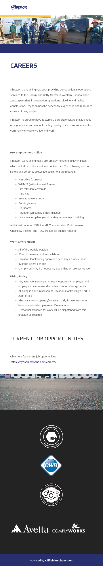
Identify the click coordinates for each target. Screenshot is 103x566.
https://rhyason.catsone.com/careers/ (33, 361)
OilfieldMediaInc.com (59, 560)
